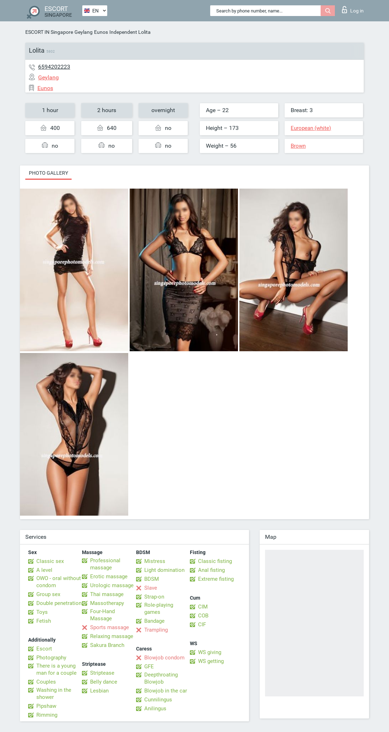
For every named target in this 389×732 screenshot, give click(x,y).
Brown (298, 146)
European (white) (311, 128)
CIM (203, 607)
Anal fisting (211, 570)
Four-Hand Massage (102, 615)
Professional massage (105, 564)
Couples (46, 682)
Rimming (46, 715)
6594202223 (54, 66)
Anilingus (155, 708)
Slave (150, 588)
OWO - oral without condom (58, 582)
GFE (149, 666)
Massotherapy (107, 603)
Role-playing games (158, 608)
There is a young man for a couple (56, 669)
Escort (44, 649)
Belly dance (103, 682)
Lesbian (99, 691)
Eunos (101, 32)
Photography (51, 657)
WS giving (209, 652)
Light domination (164, 570)
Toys (42, 612)
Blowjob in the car (165, 691)
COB (203, 615)
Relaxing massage (111, 636)
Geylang (83, 32)
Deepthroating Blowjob (161, 678)
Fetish (43, 621)
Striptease (102, 673)
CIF (202, 624)
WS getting (211, 661)
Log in (353, 10)
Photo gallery (48, 173)
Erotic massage (109, 576)
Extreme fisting (216, 579)
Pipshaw (46, 706)
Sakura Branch (107, 645)
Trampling (156, 630)
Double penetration (59, 603)
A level (44, 570)
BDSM (151, 579)
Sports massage (109, 627)
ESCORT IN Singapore (49, 32)
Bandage (154, 621)
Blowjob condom (164, 657)
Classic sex (50, 561)
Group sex (48, 594)
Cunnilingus (158, 699)
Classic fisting (215, 561)
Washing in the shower (53, 693)
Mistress (154, 561)
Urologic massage (112, 585)
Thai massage (107, 594)
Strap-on (154, 597)
